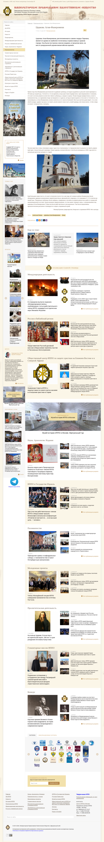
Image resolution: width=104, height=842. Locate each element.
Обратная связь (81, 815)
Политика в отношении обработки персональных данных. (28, 830)
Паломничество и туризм (35, 796)
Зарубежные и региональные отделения (13, 67)
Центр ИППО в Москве (83, 803)
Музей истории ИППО (11, 86)
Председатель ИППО (12, 804)
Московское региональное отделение (13, 62)
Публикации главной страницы (65, 268)
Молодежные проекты (11, 59)
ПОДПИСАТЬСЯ (54, 783)
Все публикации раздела (90, 309)
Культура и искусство (11, 83)
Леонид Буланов (50, 31)
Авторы (54, 806)
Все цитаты (20, 383)
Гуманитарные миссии (11, 53)
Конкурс (7, 95)
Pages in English (9, 92)
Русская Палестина (10, 74)
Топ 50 (21, 474)
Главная (7, 25)
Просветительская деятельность (14, 56)
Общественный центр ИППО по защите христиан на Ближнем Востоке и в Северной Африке (14, 78)
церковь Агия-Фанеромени (52, 215)
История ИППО (10, 801)
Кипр (63, 215)
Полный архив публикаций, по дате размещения (86, 797)
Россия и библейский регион (13, 43)
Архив (21, 160)
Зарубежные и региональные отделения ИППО (36, 808)
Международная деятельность (14, 40)
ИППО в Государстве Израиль (13, 71)
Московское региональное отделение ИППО (35, 804)
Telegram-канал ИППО (14, 486)
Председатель (9, 37)
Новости (7, 34)
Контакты (8, 89)
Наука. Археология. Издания (13, 46)
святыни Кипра (37, 215)
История (7, 31)
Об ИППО (7, 28)
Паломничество (9, 50)
